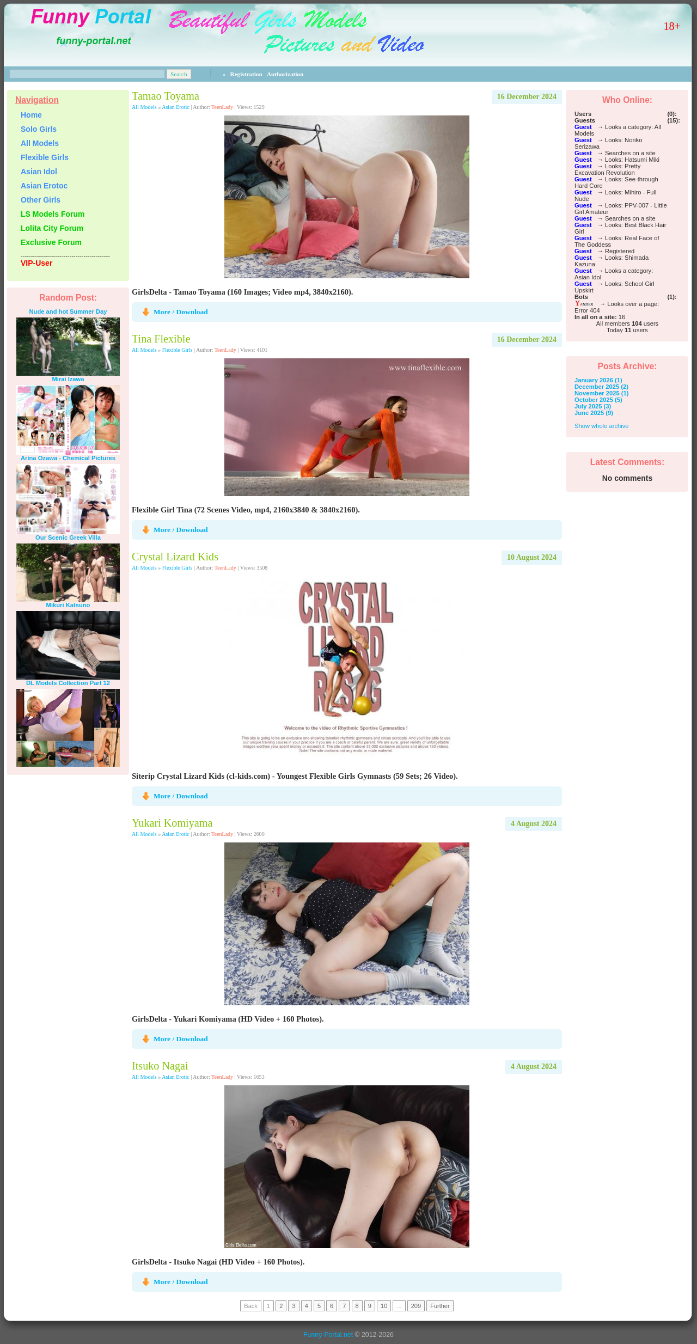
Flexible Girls (177, 350)
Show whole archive (601, 426)
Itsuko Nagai (160, 1066)
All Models (144, 107)
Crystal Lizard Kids (175, 557)
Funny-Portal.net (328, 1335)
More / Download (181, 312)
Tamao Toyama (165, 96)
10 (384, 1306)
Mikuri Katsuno (68, 605)
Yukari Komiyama (172, 823)
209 (416, 1306)
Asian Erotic (175, 107)
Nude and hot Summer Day (68, 311)
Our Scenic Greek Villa (68, 537)
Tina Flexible (161, 339)
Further (439, 1306)
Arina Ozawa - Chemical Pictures (68, 458)
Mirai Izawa (68, 379)
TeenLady (222, 107)
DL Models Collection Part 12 (68, 683)
